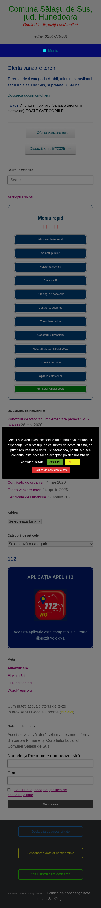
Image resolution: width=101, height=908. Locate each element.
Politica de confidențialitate (51, 470)
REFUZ (72, 462)
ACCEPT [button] (55, 462)
